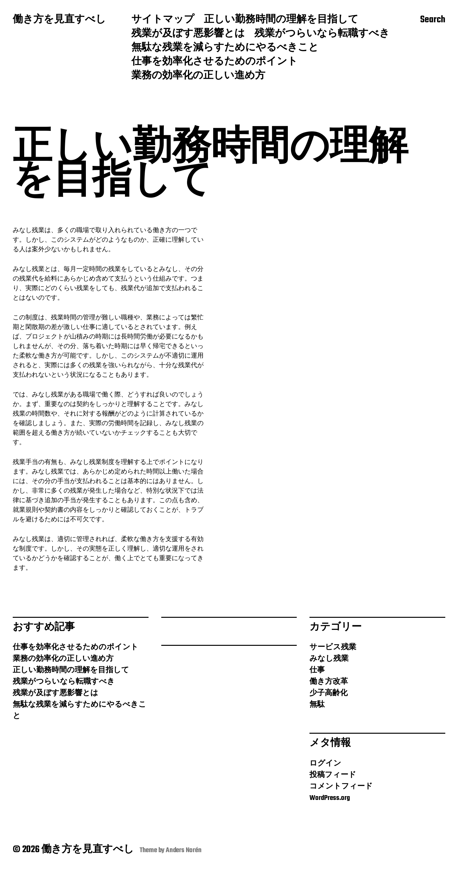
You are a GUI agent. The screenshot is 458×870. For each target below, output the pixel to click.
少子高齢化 (328, 693)
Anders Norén (184, 850)
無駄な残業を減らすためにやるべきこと (225, 48)
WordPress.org (329, 798)
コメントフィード (341, 786)
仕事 (317, 670)
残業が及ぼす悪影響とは (188, 34)
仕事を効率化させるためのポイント (214, 62)
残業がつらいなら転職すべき (322, 34)
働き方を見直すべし (59, 20)
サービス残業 (332, 647)
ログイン (325, 763)
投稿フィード (332, 775)
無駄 (317, 704)
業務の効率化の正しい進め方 (198, 76)
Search (432, 20)
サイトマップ (162, 20)
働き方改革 (328, 681)
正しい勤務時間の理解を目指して (281, 20)
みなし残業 (329, 658)
